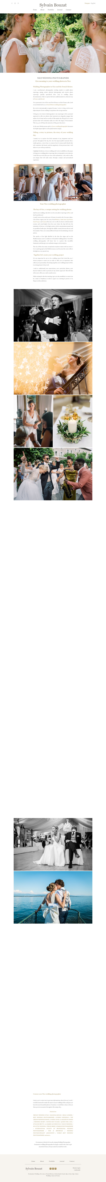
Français (87, 3)
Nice (69, 213)
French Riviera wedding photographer (56, 104)
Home (35, 10)
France (36, 99)
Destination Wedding (33, 1174)
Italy (76, 1174)
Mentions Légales (76, 1168)
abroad (42, 99)
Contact (68, 10)
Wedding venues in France (53, 1175)
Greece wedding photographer (59, 126)
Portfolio (51, 10)
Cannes (44, 222)
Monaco (57, 219)
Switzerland (58, 1174)
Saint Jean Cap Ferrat (66, 219)
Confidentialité (77, 1170)
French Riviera (50, 1174)
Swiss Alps (72, 1174)
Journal (59, 10)
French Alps (65, 1174)
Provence (42, 1174)
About (42, 10)
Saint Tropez (36, 222)
